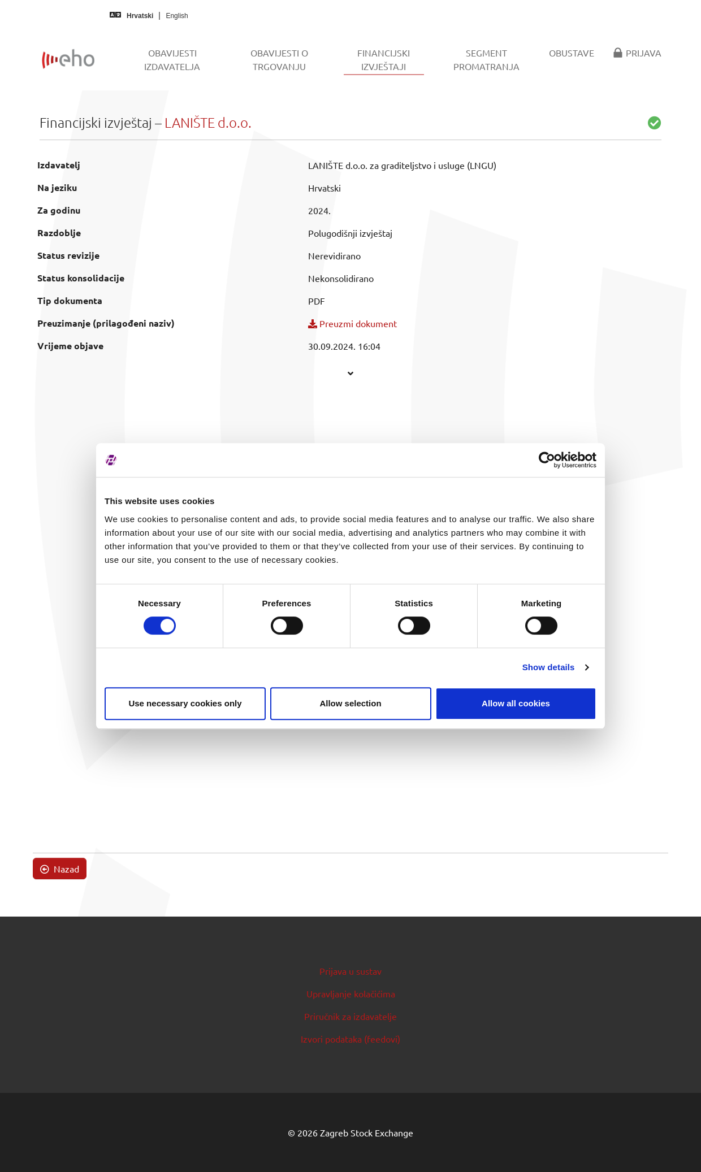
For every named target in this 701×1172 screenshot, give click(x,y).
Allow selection (350, 703)
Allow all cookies (516, 703)
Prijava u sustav (350, 970)
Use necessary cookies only (184, 703)
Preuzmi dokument (352, 323)
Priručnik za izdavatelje (350, 1016)
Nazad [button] (59, 868)
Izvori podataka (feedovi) (350, 1038)
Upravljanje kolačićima (350, 993)
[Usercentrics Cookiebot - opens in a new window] (546, 460)
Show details (548, 667)
